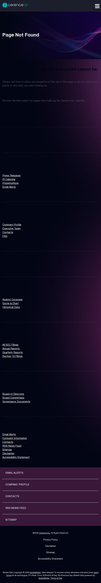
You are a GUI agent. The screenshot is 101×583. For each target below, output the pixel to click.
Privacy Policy (50, 540)
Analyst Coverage (12, 300)
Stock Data (10, 288)
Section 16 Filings (12, 356)
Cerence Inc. (44, 533)
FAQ (4, 236)
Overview (8, 112)
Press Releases (11, 176)
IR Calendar (8, 179)
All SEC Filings (10, 345)
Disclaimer (8, 454)
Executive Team (11, 229)
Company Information (17, 213)
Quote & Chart (10, 304)
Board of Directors (13, 394)
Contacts (7, 232)
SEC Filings (9, 333)
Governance (10, 382)
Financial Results (13, 262)
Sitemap (7, 450)
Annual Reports (11, 349)
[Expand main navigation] (97, 6)
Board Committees (13, 398)
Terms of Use (56, 578)
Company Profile (11, 225)
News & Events (12, 164)
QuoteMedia (35, 572)
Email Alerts (9, 187)
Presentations (10, 183)
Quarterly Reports (12, 353)
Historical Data (11, 307)
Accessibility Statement (16, 457)
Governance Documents (16, 402)
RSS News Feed (11, 446)
